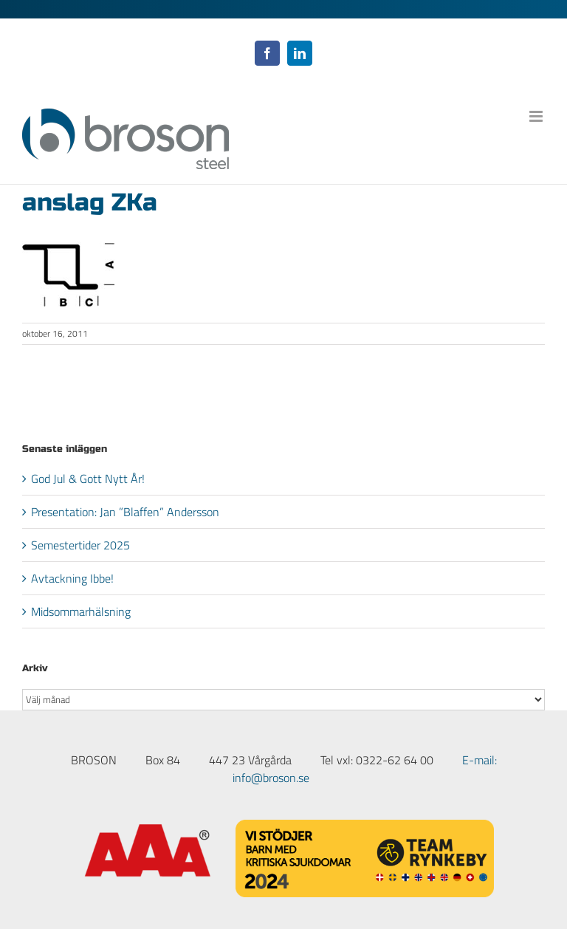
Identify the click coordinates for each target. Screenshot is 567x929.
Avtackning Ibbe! (72, 578)
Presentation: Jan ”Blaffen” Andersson (125, 512)
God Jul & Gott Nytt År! (88, 478)
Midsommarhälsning (81, 611)
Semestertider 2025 (80, 545)
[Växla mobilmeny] (537, 116)
